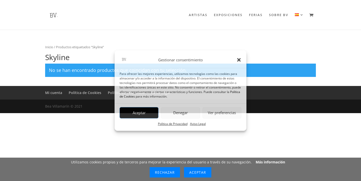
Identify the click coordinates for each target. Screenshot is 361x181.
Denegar (180, 112)
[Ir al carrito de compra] (312, 15)
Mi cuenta (53, 92)
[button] (238, 60)
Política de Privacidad (173, 124)
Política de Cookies (85, 92)
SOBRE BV (278, 15)
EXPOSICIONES (228, 15)
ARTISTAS (198, 15)
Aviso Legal (198, 124)
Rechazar (165, 172)
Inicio (49, 47)
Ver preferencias (222, 112)
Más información (270, 162)
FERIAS (255, 15)
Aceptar (139, 112)
